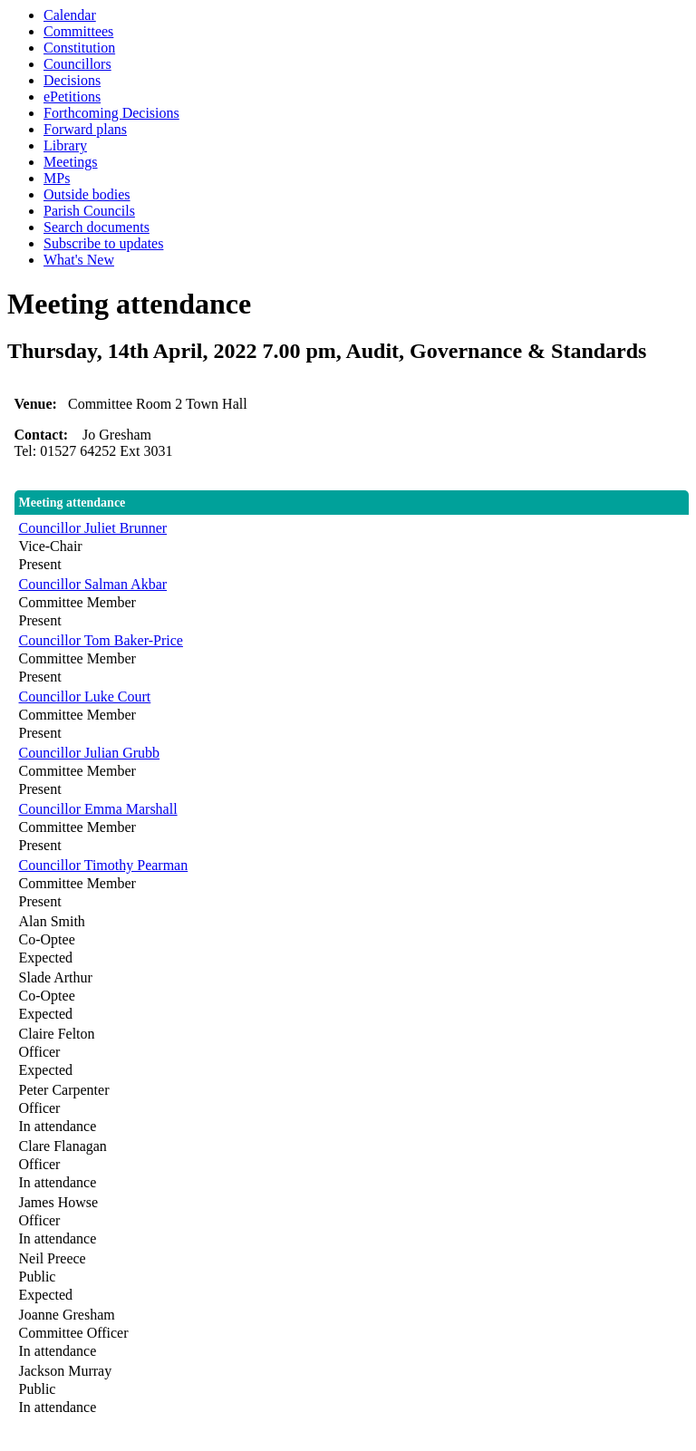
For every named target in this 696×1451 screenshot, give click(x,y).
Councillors (77, 64)
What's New (79, 259)
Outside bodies (87, 194)
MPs (57, 178)
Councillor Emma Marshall (98, 809)
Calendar (70, 15)
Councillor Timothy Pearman (103, 865)
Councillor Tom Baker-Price (101, 640)
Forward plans (85, 129)
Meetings (71, 161)
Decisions (72, 80)
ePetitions (72, 96)
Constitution (79, 47)
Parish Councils (89, 210)
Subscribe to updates (103, 243)
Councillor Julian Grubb (89, 752)
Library (65, 145)
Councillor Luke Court (85, 696)
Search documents (97, 227)
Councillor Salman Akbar (93, 584)
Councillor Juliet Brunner (93, 528)
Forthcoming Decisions (111, 113)
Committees (78, 31)
